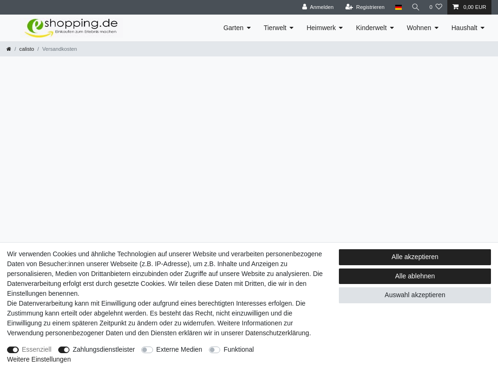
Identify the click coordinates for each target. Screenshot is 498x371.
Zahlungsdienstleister (104, 349)
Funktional (238, 349)
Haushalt (464, 28)
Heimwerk (321, 28)
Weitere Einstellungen (39, 359)
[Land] (396, 7)
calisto (26, 49)
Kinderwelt (371, 28)
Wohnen (419, 28)
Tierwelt (275, 28)
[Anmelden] (316, 7)
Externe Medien (179, 349)
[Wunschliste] (435, 7)
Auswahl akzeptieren (415, 295)
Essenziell (37, 349)
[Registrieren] (363, 7)
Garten (233, 28)
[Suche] (415, 7)
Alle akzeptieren (414, 256)
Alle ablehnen (415, 276)
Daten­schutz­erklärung (277, 333)
